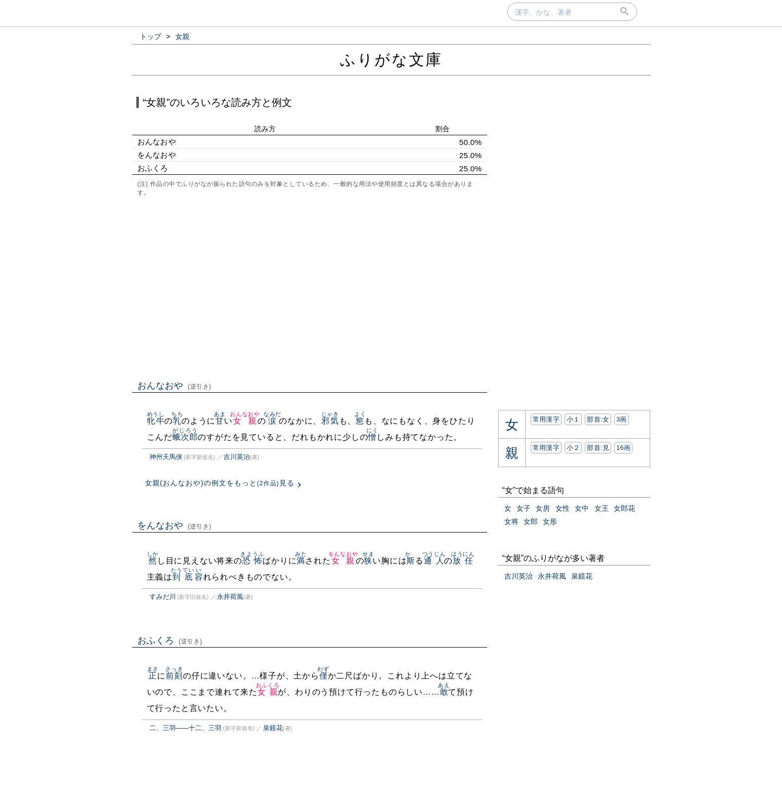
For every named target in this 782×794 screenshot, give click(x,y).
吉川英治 (237, 457)
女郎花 (624, 508)
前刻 (174, 675)
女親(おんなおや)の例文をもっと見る (219, 483)
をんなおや (174, 525)
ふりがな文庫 (391, 59)
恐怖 (252, 560)
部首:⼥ (598, 419)
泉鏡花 (273, 728)
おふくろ (170, 640)
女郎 (531, 521)
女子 (523, 508)
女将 (511, 521)
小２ (573, 447)
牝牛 (156, 421)
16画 (623, 447)
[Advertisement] (309, 287)
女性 (562, 508)
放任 (463, 560)
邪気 (330, 421)
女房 (543, 508)
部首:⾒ (598, 447)
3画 (621, 419)
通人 (434, 560)
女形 (550, 521)
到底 (183, 577)
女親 (245, 421)
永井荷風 (230, 596)
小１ (573, 419)
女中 (582, 508)
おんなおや (174, 386)
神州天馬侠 (166, 457)
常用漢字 (546, 419)
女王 (601, 508)
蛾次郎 (185, 437)
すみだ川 (163, 596)
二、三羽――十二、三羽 (186, 728)
